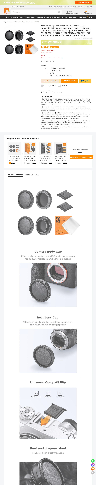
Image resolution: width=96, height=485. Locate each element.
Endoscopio (72, 17)
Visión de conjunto (15, 174)
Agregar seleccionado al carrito (80, 157)
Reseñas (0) (29, 174)
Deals (89, 17)
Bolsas (33, 17)
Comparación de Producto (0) (73, 6)
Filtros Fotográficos (16, 17)
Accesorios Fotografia (53, 17)
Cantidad (43, 65)
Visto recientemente (55, 6)
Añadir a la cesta (50, 81)
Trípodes (27, 17)
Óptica (79, 17)
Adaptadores (41, 17)
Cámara (64, 17)
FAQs (37, 174)
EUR (88, 7)
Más (84, 17)
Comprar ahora (69, 81)
